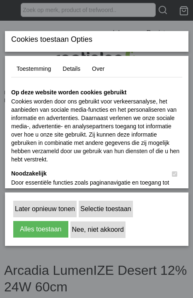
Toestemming (34, 68)
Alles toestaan (41, 229)
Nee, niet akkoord (98, 229)
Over (98, 68)
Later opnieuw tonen (45, 208)
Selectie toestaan (105, 208)
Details (71, 68)
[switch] (174, 174)
